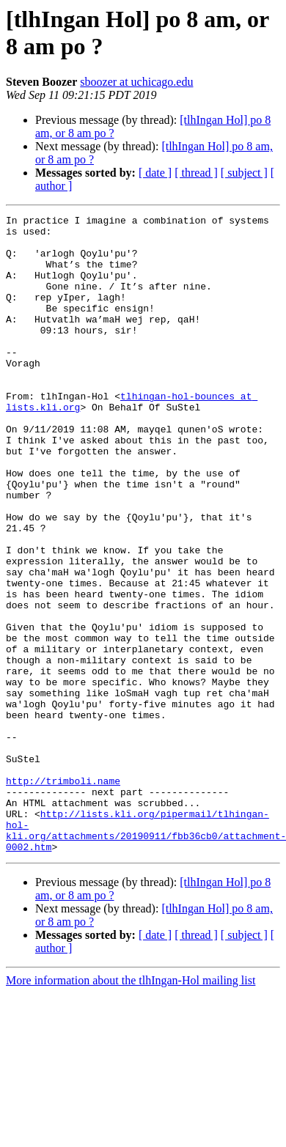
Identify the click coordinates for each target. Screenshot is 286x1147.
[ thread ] (196, 172)
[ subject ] (244, 172)
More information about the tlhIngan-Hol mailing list (130, 1108)
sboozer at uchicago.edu (136, 81)
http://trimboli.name (63, 894)
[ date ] (155, 172)
